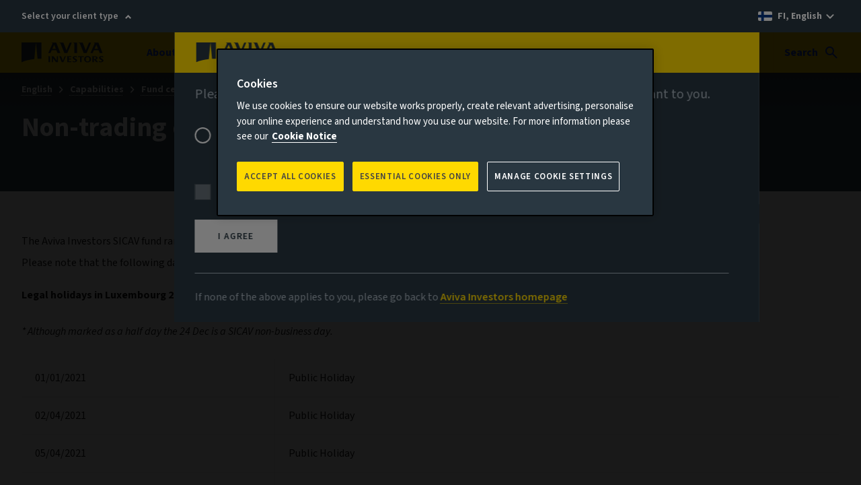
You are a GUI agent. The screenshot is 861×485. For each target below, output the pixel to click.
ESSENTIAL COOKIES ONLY (415, 176)
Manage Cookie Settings (553, 176)
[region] (435, 132)
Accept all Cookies (290, 176)
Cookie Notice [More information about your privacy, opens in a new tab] (304, 136)
